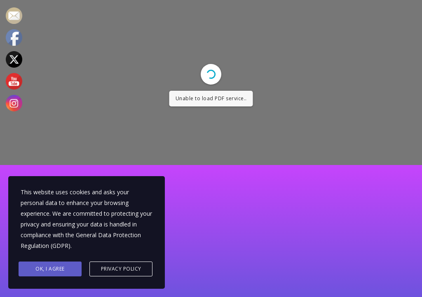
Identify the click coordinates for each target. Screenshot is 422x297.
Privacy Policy (121, 268)
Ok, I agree (50, 268)
